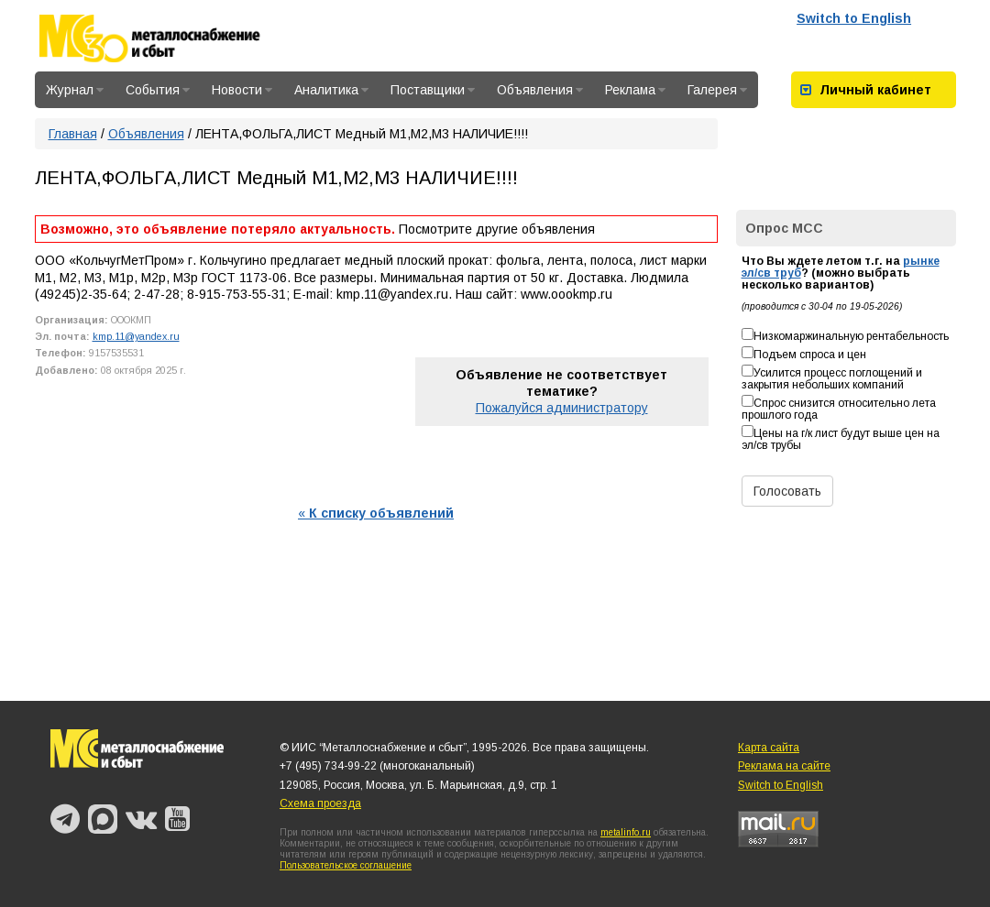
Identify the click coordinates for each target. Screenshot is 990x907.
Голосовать (787, 491)
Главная (73, 133)
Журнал (75, 89)
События (158, 89)
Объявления (540, 89)
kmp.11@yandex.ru (136, 336)
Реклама (635, 89)
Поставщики (432, 89)
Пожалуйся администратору (562, 407)
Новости (242, 89)
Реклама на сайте (784, 765)
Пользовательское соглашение (346, 865)
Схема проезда (320, 803)
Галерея (717, 89)
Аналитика (331, 89)
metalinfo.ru (625, 832)
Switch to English (854, 18)
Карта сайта (768, 747)
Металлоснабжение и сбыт (174, 38)
